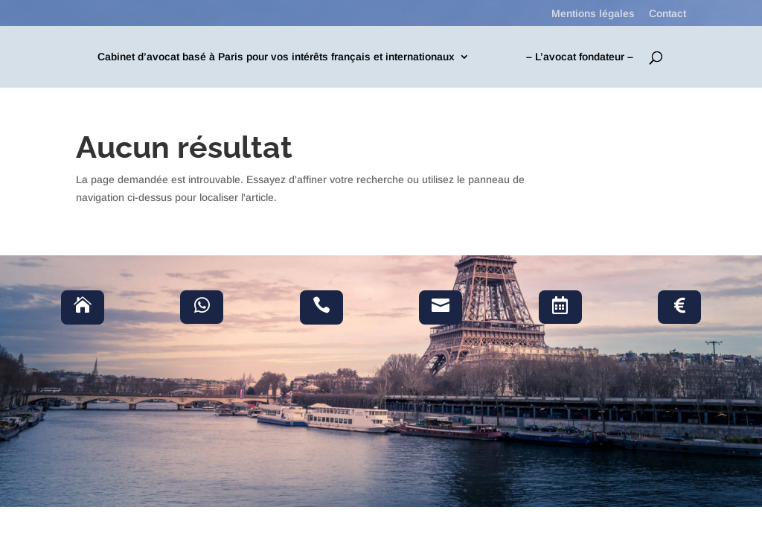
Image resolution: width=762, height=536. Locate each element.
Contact (667, 13)
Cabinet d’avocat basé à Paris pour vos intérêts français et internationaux (276, 57)
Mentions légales (593, 13)
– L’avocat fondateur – (579, 57)
